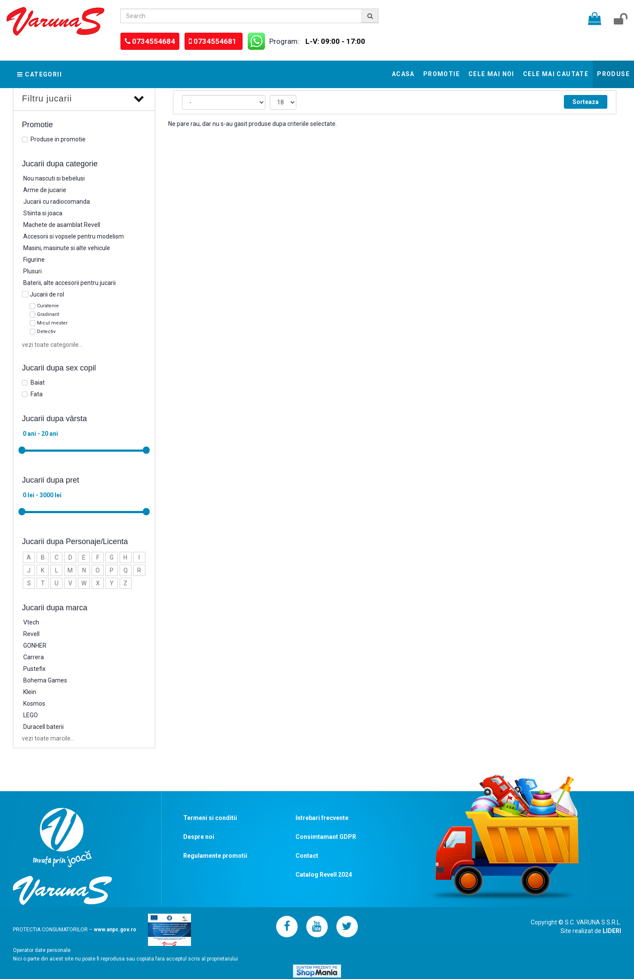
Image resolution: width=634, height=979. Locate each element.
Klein (29, 691)
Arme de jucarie (44, 190)
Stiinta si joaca (42, 213)
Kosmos (34, 703)
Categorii (39, 74)
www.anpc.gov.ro (115, 930)
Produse (613, 73)
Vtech (31, 622)
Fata (37, 394)
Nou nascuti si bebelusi (54, 178)
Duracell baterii (43, 726)
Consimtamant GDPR (325, 836)
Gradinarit (48, 314)
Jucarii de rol (47, 294)
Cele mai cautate (555, 73)
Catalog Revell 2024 (323, 874)
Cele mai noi (491, 73)
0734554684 (153, 41)
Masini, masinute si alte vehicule (66, 248)
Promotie (441, 73)
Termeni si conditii (210, 817)
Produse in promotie (58, 139)
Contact (306, 855)
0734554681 (216, 41)
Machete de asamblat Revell (61, 224)
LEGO (30, 715)
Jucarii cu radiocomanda (56, 201)
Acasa (403, 73)
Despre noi (198, 836)
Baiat (38, 382)
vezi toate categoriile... (52, 344)
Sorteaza (585, 101)
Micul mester (52, 323)
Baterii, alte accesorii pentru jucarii (69, 282)
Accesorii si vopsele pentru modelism (73, 236)
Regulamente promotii (215, 855)
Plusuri (32, 271)
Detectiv (46, 331)
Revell (31, 633)
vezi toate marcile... (48, 738)
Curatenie (48, 306)
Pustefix (34, 668)
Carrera (33, 657)
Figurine (34, 259)
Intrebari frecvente (321, 817)
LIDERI (612, 930)
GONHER (34, 645)
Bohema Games (45, 680)
